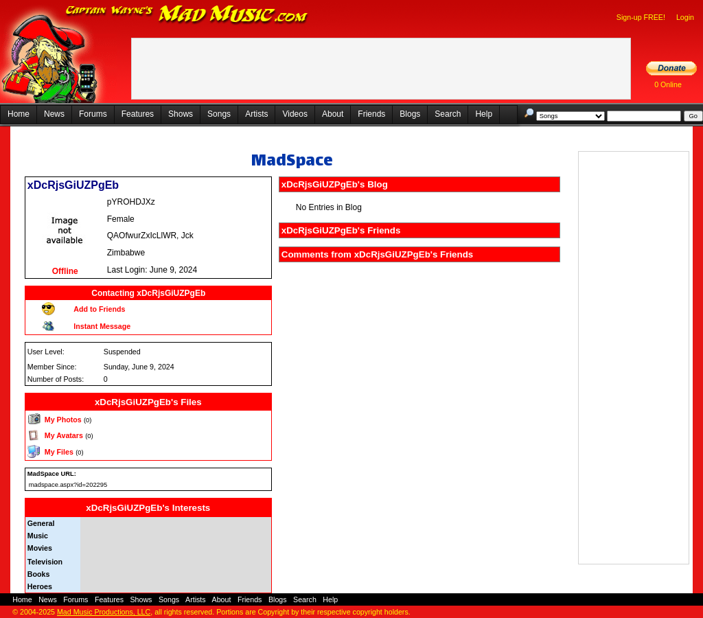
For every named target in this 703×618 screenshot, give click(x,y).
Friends (371, 114)
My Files (59, 452)
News (54, 114)
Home (19, 114)
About (332, 114)
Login (685, 17)
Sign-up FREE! (640, 17)
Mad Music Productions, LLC (103, 612)
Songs (219, 114)
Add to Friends (99, 309)
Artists (256, 114)
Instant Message (101, 326)
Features (138, 114)
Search (448, 114)
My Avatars (64, 435)
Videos (294, 114)
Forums (93, 114)
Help (483, 114)
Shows (180, 114)
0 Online (668, 84)
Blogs (410, 114)
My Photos (63, 419)
